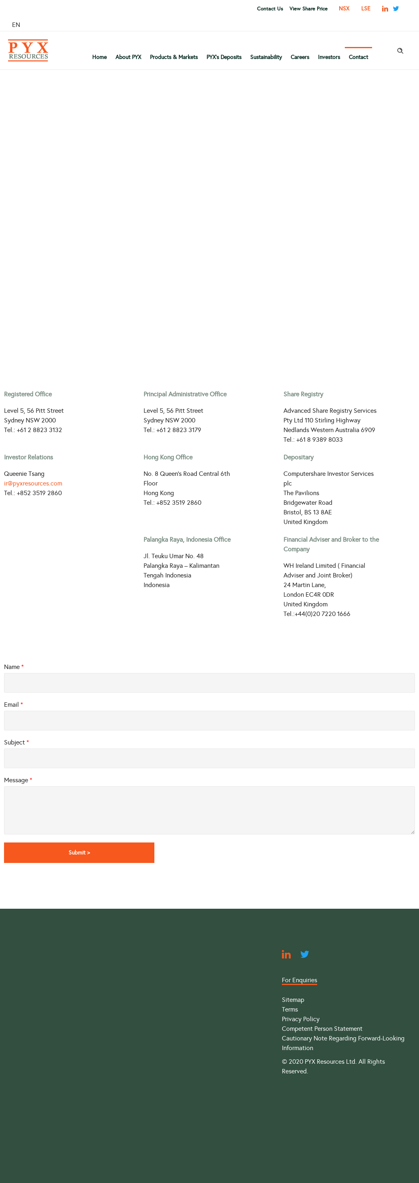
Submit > (82, 852)
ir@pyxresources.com (33, 483)
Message (18, 780)
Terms (290, 1009)
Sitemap (293, 1000)
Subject (16, 742)
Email (13, 704)
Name (14, 667)
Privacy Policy (301, 1019)
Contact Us (270, 9)
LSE (365, 8)
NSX (344, 8)
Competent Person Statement (322, 1028)
